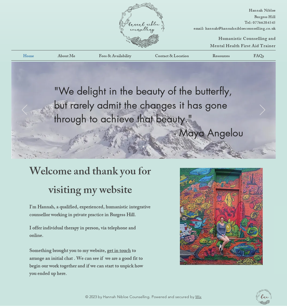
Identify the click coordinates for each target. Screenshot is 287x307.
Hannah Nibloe (262, 11)
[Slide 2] (143, 146)
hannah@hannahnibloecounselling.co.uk (240, 29)
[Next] (262, 110)
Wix (198, 296)
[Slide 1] (137, 146)
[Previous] (24, 110)
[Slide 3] (150, 146)
